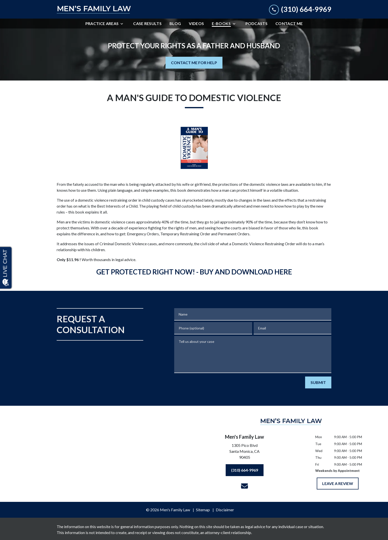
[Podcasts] (256, 23)
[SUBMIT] (318, 382)
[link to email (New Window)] (244, 486)
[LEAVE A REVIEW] (338, 483)
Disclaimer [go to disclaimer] (225, 509)
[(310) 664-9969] (245, 470)
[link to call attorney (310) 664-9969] (300, 9)
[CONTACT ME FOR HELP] (194, 63)
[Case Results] (147, 23)
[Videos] (196, 23)
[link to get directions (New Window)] (244, 452)
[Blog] (175, 23)
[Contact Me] (289, 23)
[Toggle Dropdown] (123, 24)
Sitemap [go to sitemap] (203, 509)
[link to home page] (94, 9)
